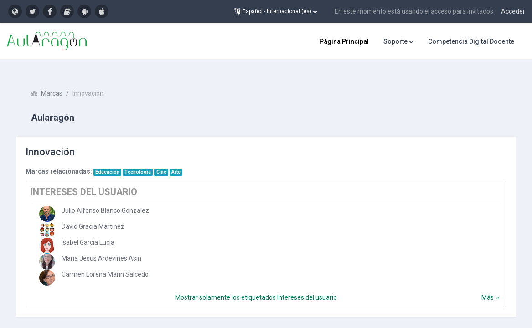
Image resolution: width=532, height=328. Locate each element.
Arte (185, 160)
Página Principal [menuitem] (344, 41)
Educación (116, 160)
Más (478, 285)
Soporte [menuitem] (395, 41)
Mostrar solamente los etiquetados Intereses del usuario (256, 285)
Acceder (513, 11)
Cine (170, 160)
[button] (275, 11)
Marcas (61, 82)
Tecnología (147, 160)
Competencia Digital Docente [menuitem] (471, 41)
